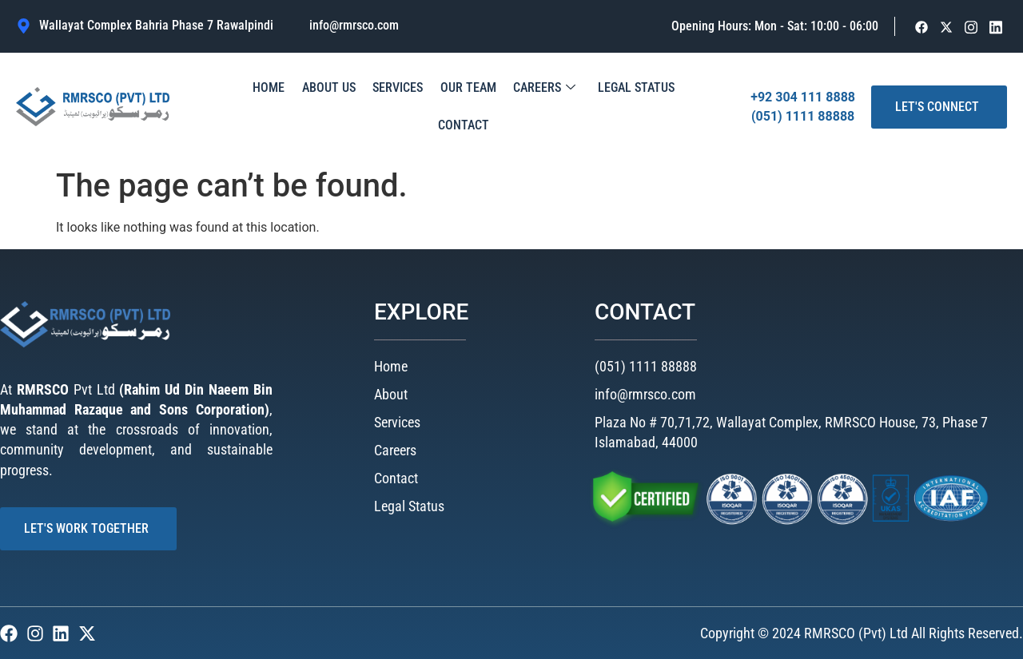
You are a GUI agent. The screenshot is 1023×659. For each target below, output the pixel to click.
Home (248, 106)
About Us (303, 106)
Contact (669, 106)
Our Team (434, 106)
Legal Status (593, 106)
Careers (506, 107)
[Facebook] (922, 27)
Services (368, 106)
